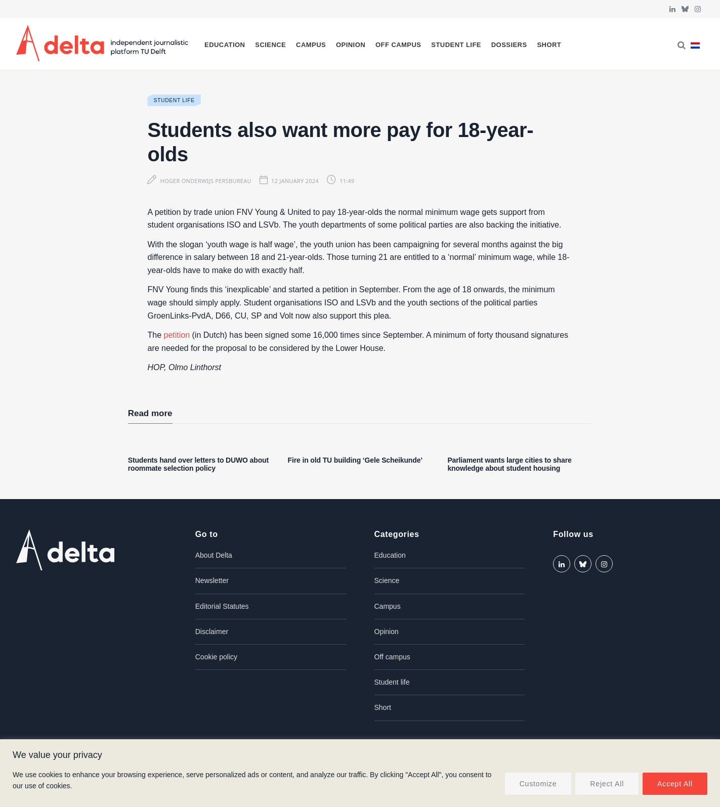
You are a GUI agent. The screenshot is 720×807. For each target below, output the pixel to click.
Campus (311, 45)
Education (224, 45)
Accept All (675, 784)
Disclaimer (211, 631)
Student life (456, 45)
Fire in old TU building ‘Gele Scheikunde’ (355, 460)
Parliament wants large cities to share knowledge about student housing (509, 464)
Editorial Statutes (222, 606)
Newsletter (212, 580)
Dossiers (509, 45)
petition (177, 335)
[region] (360, 773)
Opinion (350, 45)
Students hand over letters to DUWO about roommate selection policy (198, 464)
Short (549, 45)
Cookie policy (216, 657)
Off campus (398, 45)
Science (270, 45)
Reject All (607, 784)
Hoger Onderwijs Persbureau (205, 181)
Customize (538, 784)
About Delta (213, 555)
